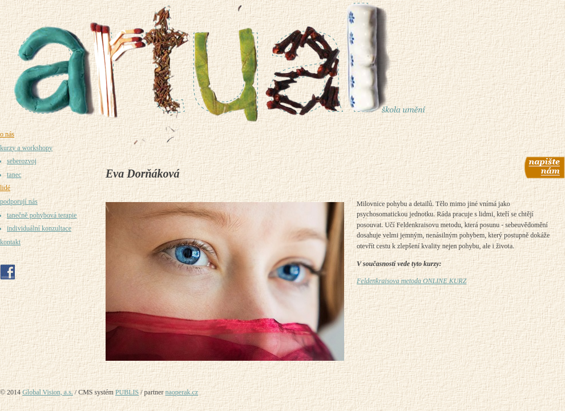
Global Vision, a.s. (47, 392)
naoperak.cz (182, 392)
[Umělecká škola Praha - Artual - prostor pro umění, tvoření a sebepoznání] (282, 62)
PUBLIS (127, 392)
